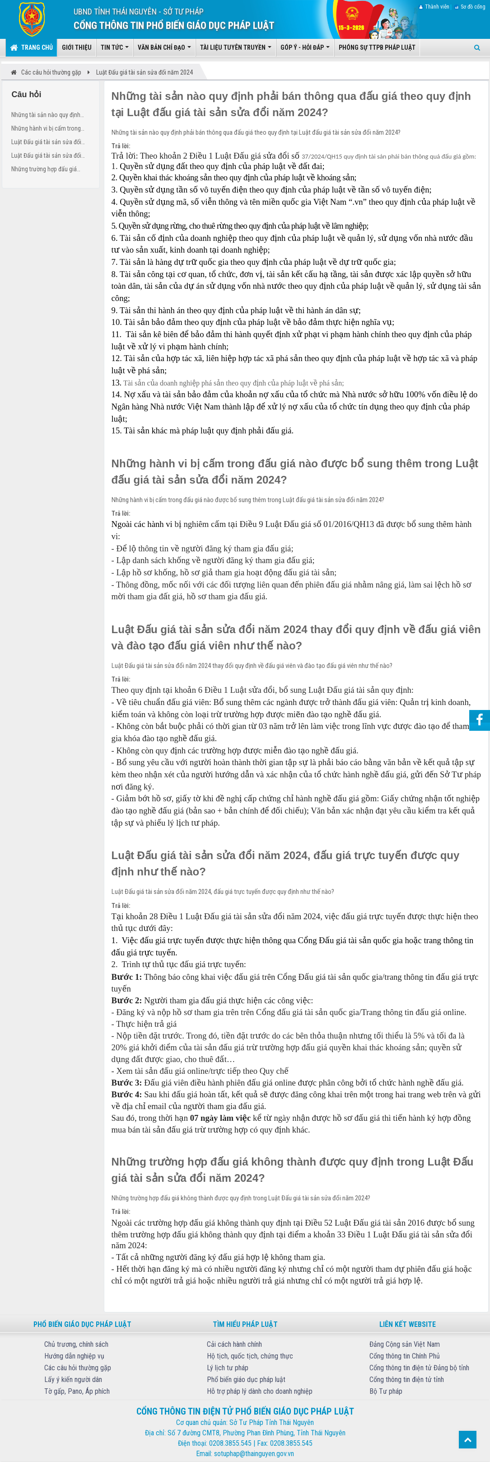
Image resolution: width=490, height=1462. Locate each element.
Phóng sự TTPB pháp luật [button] (377, 47)
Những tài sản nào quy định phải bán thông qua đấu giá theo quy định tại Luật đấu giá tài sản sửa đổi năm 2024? (48, 116)
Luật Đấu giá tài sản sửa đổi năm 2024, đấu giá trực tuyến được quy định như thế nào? (48, 156)
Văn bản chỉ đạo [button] (164, 50)
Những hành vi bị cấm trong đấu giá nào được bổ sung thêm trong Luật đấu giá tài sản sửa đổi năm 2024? (50, 129)
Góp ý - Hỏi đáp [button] (305, 50)
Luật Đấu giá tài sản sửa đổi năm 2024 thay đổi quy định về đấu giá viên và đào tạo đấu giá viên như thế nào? (50, 143)
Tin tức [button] (115, 50)
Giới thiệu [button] (77, 47)
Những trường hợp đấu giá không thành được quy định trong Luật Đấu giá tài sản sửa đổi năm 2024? (49, 170)
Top (467, 1439)
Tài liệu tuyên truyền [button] (235, 50)
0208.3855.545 (230, 1443)
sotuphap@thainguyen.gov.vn (254, 1453)
